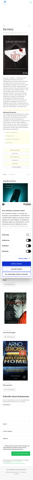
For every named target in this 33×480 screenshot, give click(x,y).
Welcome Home (7, 385)
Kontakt (16, 474)
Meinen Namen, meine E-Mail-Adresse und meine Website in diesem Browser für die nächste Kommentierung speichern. (16, 447)
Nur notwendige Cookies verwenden (16, 274)
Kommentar (7, 405)
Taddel (15, 33)
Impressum (23, 472)
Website (5, 438)
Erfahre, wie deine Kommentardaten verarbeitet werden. (14, 462)
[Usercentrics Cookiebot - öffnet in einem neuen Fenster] (23, 204)
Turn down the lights (9, 332)
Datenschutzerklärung (12, 472)
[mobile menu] (30, 2)
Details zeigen (23, 258)
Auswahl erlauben (16, 269)
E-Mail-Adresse (8, 431)
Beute (4, 280)
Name (5, 424)
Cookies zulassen (16, 263)
